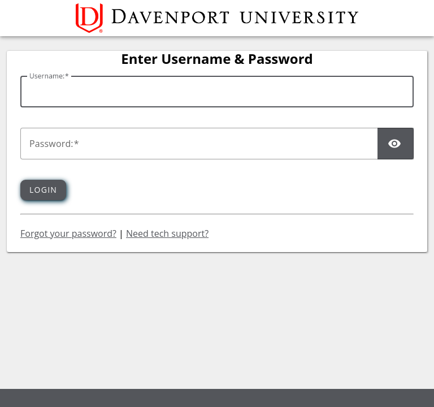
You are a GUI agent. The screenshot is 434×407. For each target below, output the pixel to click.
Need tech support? (167, 233)
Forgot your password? (68, 233)
